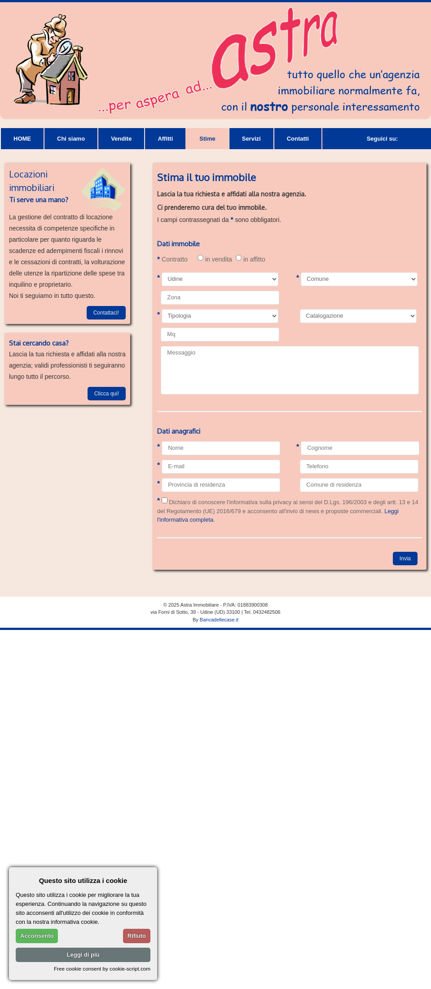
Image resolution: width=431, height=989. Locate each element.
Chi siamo (71, 138)
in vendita (215, 258)
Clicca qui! (106, 393)
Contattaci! (106, 313)
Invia (405, 558)
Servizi (251, 138)
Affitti (165, 138)
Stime (207, 138)
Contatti (298, 138)
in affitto (250, 258)
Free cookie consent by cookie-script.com (102, 968)
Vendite (121, 138)
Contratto (172, 259)
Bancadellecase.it (219, 619)
